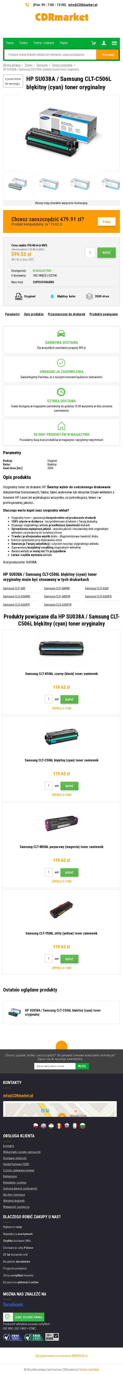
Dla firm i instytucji (14, 1195)
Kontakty (8, 1146)
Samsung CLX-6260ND (16, 596)
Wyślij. (82, 1066)
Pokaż (107, 222)
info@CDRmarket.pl (82, 5)
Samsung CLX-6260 (97, 588)
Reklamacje (10, 1176)
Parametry (12, 314)
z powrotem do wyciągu (13, 81)
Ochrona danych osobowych (20, 1188)
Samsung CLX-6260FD (98, 596)
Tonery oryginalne (62, 65)
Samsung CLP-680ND (57, 588)
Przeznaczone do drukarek (66, 314)
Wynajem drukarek (14, 1201)
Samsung (42, 65)
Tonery (28, 65)
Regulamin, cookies (14, 1182)
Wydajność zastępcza (16, 1207)
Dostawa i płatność (15, 1158)
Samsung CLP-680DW (57, 596)
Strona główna (11, 65)
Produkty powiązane (104, 314)
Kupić (107, 253)
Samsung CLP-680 (14, 588)
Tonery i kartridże (89, 1369)
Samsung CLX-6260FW (57, 605)
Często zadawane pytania (18, 1170)
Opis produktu (34, 314)
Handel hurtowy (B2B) (16, 1164)
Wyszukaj (108, 54)
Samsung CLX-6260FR (16, 605)
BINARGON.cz (80, 1355)
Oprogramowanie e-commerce (53, 1355)
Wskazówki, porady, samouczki (22, 1152)
